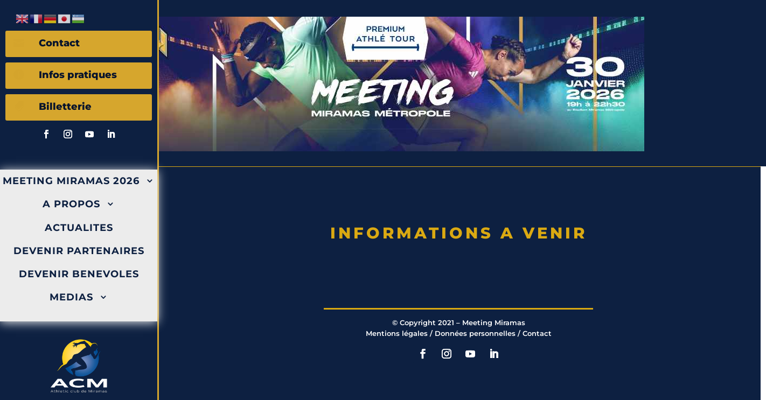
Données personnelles (475, 333)
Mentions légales (397, 333)
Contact (537, 333)
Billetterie (65, 107)
